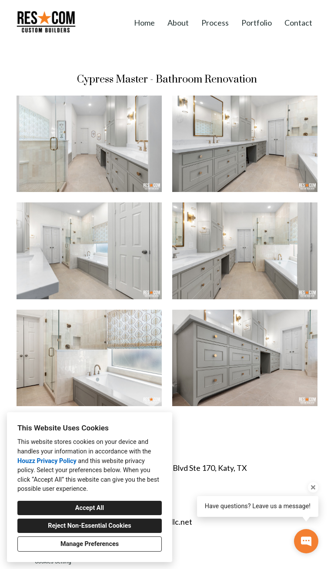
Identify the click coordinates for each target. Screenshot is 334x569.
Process (215, 22)
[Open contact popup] (306, 541)
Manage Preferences (89, 544)
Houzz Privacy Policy (47, 461)
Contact (298, 22)
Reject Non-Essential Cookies (89, 525)
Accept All (89, 508)
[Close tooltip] (313, 487)
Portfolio (256, 22)
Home (144, 22)
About (178, 22)
